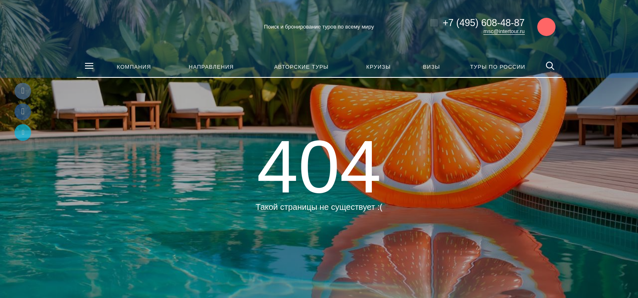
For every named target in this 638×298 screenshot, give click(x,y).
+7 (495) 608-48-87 (484, 22)
